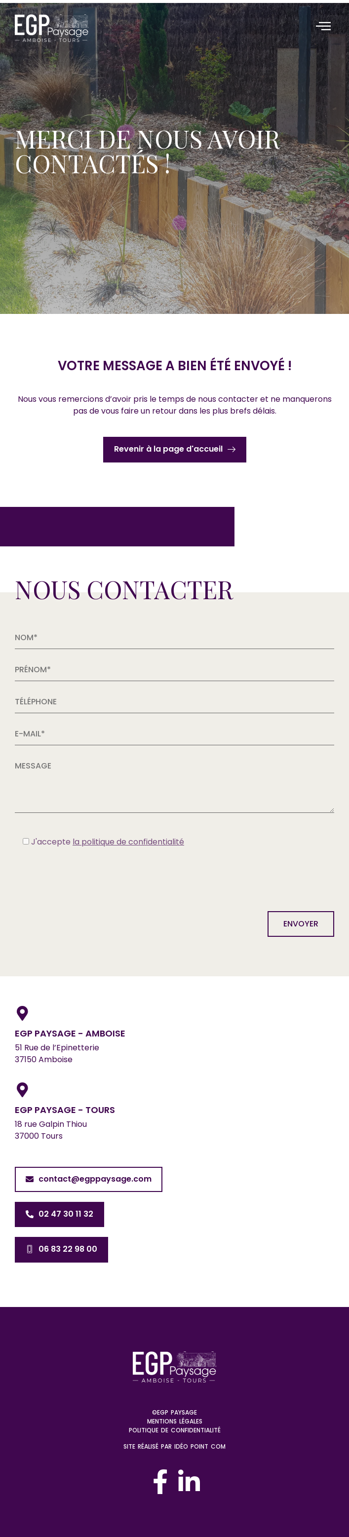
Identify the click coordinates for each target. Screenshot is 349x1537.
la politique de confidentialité (128, 841)
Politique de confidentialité (175, 1430)
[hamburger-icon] (323, 26)
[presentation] (90, 877)
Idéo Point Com (200, 1446)
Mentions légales (174, 1421)
